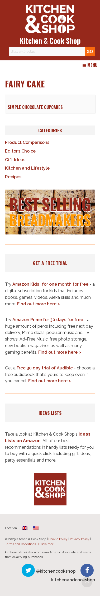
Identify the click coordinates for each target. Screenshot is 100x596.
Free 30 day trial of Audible (45, 367)
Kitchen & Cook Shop (50, 40)
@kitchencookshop (55, 571)
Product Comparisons (27, 142)
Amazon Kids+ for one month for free (50, 284)
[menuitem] (24, 527)
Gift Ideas (15, 159)
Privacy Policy (79, 539)
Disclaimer (45, 544)
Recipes (13, 176)
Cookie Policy (58, 539)
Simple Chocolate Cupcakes (35, 107)
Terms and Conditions (20, 544)
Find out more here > (38, 303)
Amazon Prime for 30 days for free (47, 319)
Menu (90, 65)
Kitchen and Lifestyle (27, 168)
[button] (50, 212)
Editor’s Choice (20, 151)
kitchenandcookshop (73, 579)
